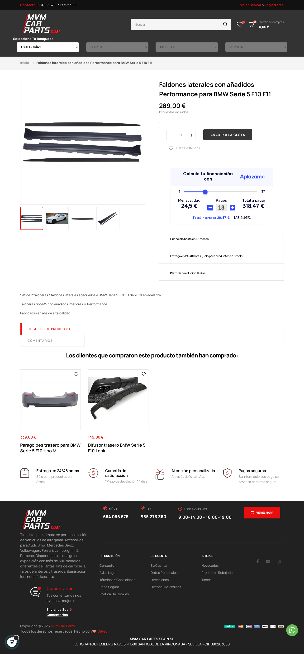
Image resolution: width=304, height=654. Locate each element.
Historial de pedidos (166, 587)
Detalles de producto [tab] (49, 329)
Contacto (107, 565)
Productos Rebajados (217, 572)
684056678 (46, 5)
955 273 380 (153, 516)
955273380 (67, 5)
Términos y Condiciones (117, 579)
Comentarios (40, 340)
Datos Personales (164, 572)
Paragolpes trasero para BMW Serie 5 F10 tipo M (50, 448)
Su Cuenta (159, 565)
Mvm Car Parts (63, 626)
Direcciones (160, 579)
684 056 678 (115, 516)
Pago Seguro (109, 587)
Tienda (206, 579)
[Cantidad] (181, 135)
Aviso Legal (108, 572)
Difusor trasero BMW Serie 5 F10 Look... (117, 448)
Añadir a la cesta (227, 134)
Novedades (209, 565)
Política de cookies (114, 594)
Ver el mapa (264, 513)
